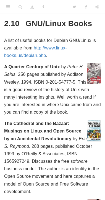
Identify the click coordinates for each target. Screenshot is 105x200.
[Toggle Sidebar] (8, 7)
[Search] (20, 7)
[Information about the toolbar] (43, 7)
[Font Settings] (32, 7)
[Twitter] (74, 7)
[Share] (97, 7)
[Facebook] (86, 7)
